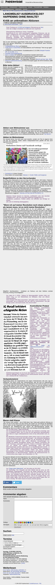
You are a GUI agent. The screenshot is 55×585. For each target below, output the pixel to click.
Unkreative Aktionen (30, 10)
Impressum (35, 583)
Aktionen (25, 175)
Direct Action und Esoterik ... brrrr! (13, 24)
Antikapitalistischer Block (12, 46)
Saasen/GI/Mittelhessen (7, 9)
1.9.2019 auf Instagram (23, 27)
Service (25, 9)
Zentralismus (8, 173)
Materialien (18, 9)
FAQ (40, 583)
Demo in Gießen (9, 55)
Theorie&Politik (38, 7)
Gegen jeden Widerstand (16, 468)
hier (42, 27)
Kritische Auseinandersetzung (13, 60)
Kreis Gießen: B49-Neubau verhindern (13, 570)
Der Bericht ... (48, 134)
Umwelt (30, 7)
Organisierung (23, 7)
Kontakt (31, 583)
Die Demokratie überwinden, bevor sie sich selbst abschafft (14, 572)
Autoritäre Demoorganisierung (13, 53)
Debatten (46, 7)
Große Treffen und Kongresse (38, 175)
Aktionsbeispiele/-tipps (17, 10)
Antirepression (13, 7)
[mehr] (23, 563)
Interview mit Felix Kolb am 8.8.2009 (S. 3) (31, 193)
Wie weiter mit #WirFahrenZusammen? (39, 346)
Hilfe (13, 535)
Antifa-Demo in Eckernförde (12, 47)
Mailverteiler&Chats (15, 574)
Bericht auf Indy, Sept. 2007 (44, 59)
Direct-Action (4, 7)
